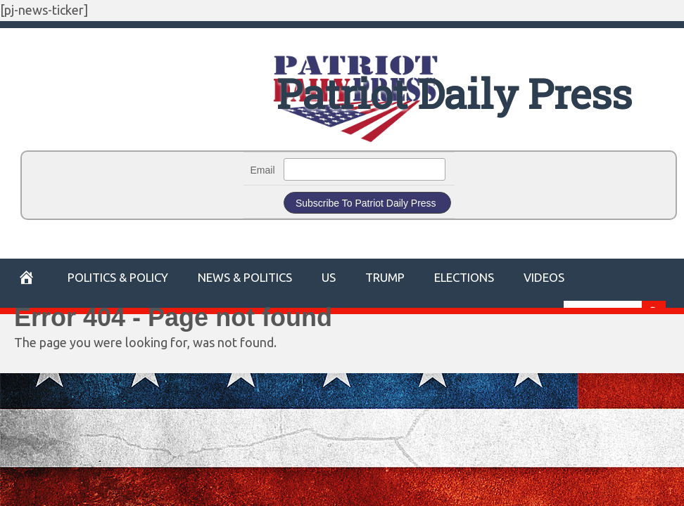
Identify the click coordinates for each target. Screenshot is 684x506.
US (329, 277)
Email (263, 170)
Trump (385, 277)
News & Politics (245, 277)
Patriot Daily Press (454, 93)
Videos (544, 277)
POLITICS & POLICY (118, 277)
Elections (464, 277)
